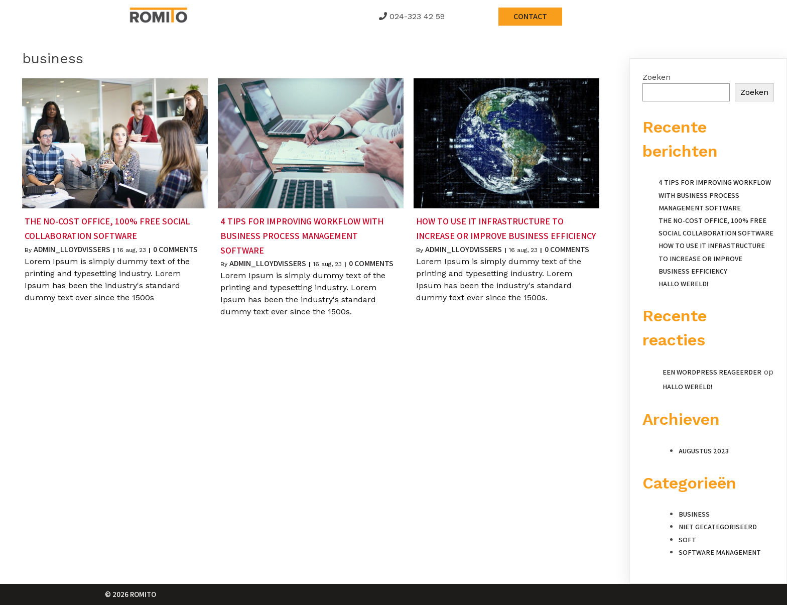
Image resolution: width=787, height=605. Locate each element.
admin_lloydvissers (72, 249)
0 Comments (175, 249)
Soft (687, 539)
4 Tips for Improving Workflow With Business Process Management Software (715, 195)
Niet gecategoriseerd (718, 526)
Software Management (720, 552)
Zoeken (656, 77)
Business (694, 514)
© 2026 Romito (130, 594)
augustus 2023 (704, 450)
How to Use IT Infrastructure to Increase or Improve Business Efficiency (712, 258)
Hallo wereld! (683, 283)
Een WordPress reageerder (712, 372)
